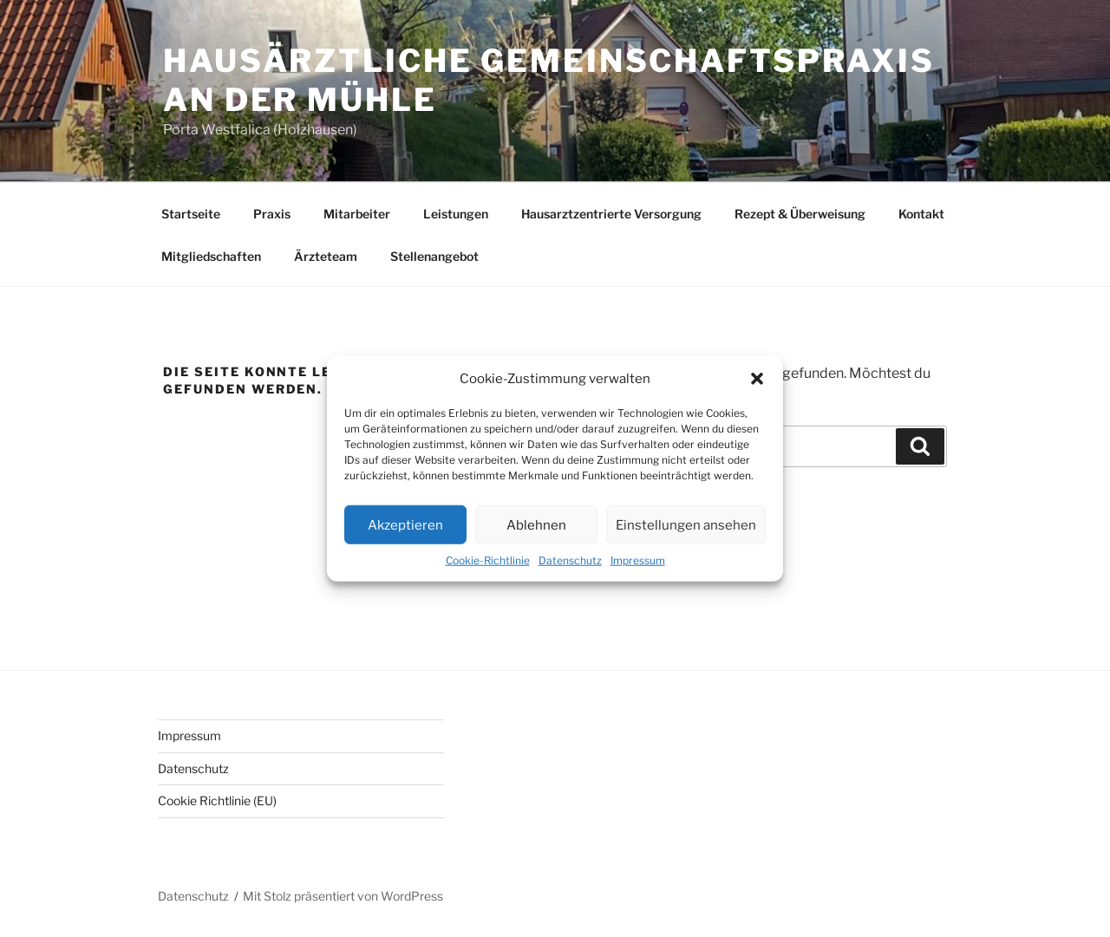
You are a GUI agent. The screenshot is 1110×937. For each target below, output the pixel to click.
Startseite (190, 213)
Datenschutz (570, 560)
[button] (757, 378)
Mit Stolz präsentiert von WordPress (343, 895)
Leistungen (455, 213)
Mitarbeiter (356, 213)
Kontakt (921, 213)
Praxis (272, 213)
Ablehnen (536, 524)
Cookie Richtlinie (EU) (217, 800)
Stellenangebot (434, 256)
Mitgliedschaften (211, 256)
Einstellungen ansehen (686, 524)
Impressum (637, 560)
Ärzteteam (325, 256)
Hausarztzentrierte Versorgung (611, 213)
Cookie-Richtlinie (488, 560)
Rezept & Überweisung (800, 213)
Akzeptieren (405, 524)
